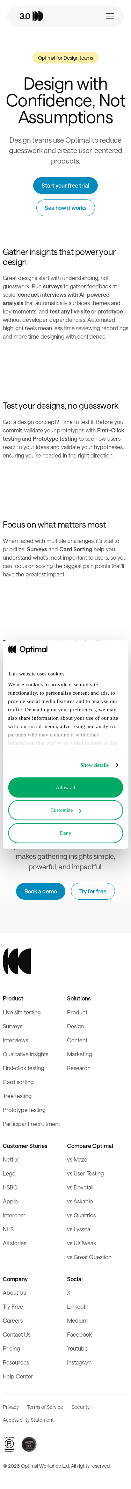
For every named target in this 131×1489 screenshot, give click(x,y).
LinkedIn (77, 1306)
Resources (16, 1362)
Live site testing (22, 1012)
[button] (110, 16)
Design (75, 1026)
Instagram (79, 1362)
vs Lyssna (78, 1229)
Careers (13, 1320)
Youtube (77, 1348)
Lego (9, 1173)
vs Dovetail (80, 1187)
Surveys (12, 1026)
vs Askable (80, 1201)
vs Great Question (89, 1257)
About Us (14, 1292)
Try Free (13, 1306)
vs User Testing (85, 1173)
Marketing (79, 1054)
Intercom (14, 1215)
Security (81, 1407)
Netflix (10, 1159)
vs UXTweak (81, 1243)
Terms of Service (45, 1407)
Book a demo (40, 891)
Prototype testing (24, 1109)
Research (78, 1068)
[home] (41, 16)
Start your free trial (65, 185)
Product (77, 1012)
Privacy (11, 1407)
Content (77, 1040)
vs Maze (77, 1159)
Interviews (15, 1040)
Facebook (79, 1334)
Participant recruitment (31, 1123)
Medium (77, 1320)
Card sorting (18, 1082)
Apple (10, 1201)
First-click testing (23, 1068)
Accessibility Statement (28, 1420)
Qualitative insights (25, 1054)
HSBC (10, 1187)
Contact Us (16, 1334)
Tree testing (17, 1096)
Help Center (18, 1376)
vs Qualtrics (81, 1215)
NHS (8, 1229)
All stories (14, 1243)
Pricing (11, 1348)
